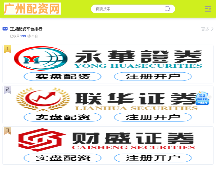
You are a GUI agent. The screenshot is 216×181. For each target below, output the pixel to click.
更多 (207, 29)
